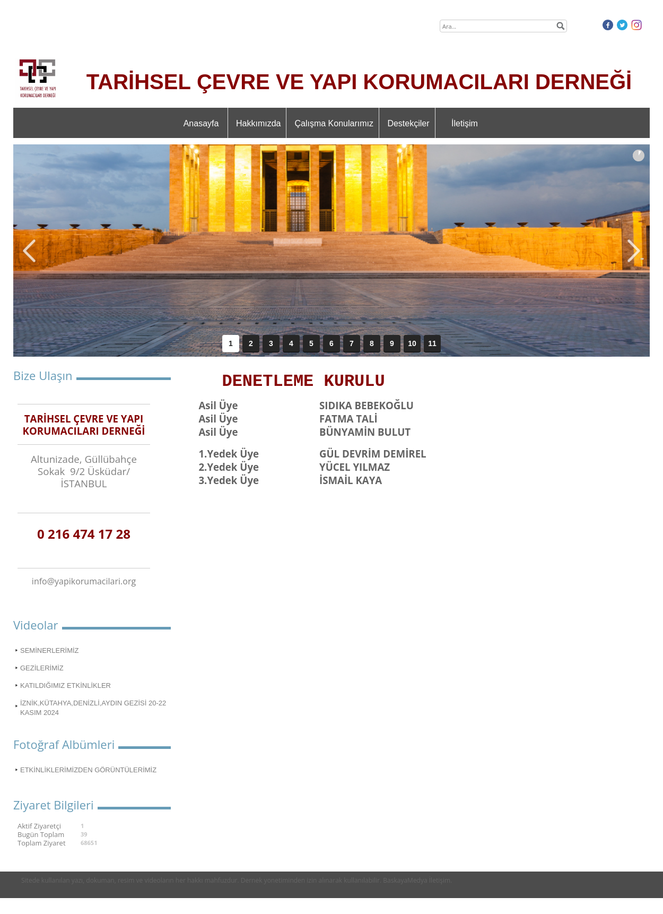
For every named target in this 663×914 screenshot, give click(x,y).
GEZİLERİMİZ (42, 668)
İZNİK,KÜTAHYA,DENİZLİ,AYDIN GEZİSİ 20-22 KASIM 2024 (93, 708)
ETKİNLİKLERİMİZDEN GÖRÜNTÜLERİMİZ (88, 770)
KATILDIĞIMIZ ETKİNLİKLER (65, 685)
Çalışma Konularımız (333, 123)
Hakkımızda (258, 123)
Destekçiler (408, 123)
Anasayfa (201, 123)
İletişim (464, 123)
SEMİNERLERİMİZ (49, 650)
